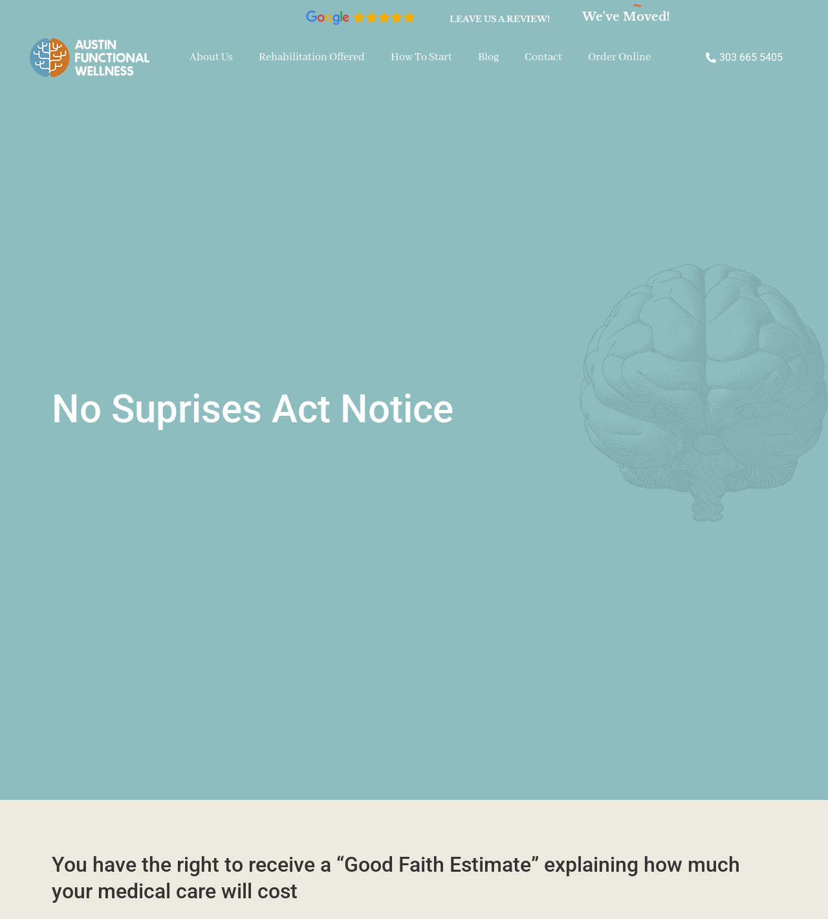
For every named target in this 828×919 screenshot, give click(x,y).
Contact (543, 57)
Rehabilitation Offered (312, 57)
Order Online (619, 57)
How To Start (421, 57)
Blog (488, 57)
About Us (211, 57)
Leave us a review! (500, 19)
